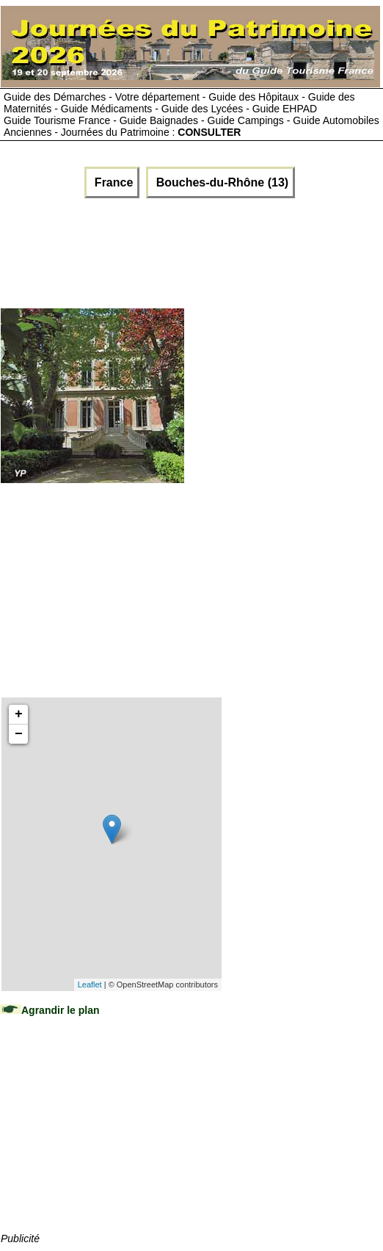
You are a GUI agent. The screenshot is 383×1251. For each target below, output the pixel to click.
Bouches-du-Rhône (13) (220, 182)
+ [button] (19, 714)
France (112, 182)
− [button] (19, 734)
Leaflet (90, 984)
